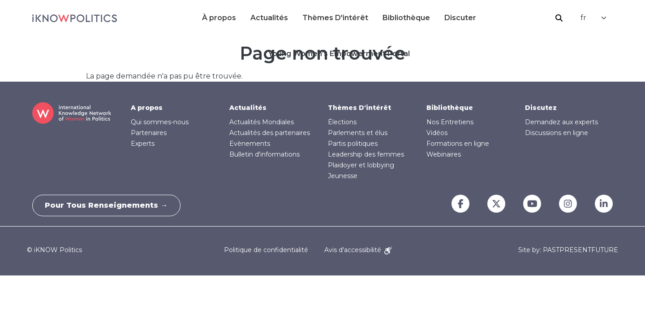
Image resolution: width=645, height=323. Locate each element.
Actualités (269, 17)
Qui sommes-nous (160, 122)
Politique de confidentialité (266, 250)
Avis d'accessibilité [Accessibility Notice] (358, 250)
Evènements (249, 144)
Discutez (541, 108)
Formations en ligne (457, 144)
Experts (143, 144)
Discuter (460, 17)
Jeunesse (342, 176)
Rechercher (559, 18)
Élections (342, 122)
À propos (219, 17)
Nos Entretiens (449, 122)
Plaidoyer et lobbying (361, 165)
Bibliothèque (406, 17)
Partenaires (149, 133)
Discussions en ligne (556, 133)
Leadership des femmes (366, 154)
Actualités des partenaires (269, 133)
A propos (147, 108)
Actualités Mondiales (261, 122)
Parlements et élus (357, 133)
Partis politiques (353, 144)
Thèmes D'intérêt (335, 17)
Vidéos (436, 133)
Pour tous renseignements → (107, 205)
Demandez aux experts (561, 122)
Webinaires (443, 154)
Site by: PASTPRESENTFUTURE (568, 250)
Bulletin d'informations (264, 154)
